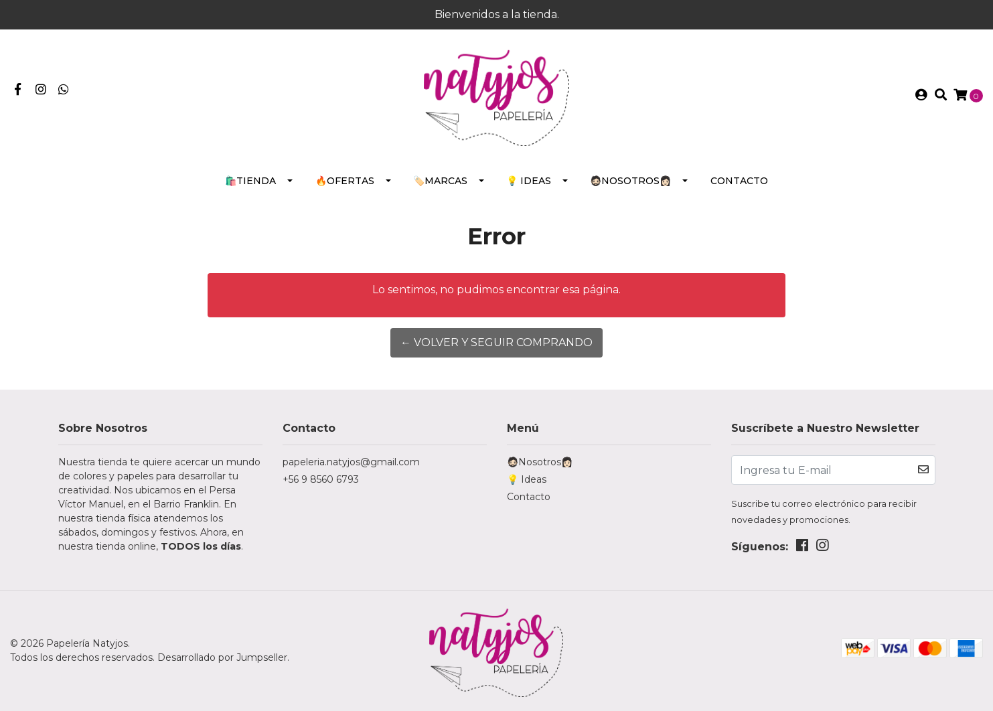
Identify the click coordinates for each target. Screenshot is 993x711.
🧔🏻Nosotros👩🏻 (630, 181)
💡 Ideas (528, 181)
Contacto (739, 181)
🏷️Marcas (440, 181)
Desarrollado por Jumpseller (222, 657)
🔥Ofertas (344, 181)
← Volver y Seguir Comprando (496, 342)
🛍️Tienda (250, 181)
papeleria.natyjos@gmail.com (351, 462)
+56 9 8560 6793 (321, 479)
